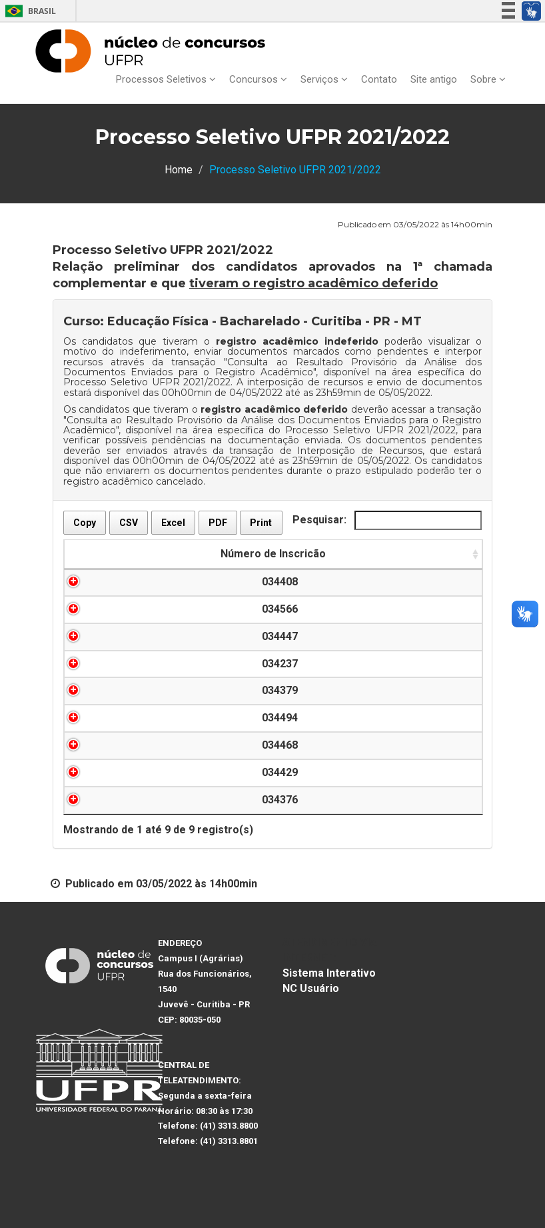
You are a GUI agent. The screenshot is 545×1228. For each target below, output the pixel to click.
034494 (145, 717)
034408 (145, 581)
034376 (145, 799)
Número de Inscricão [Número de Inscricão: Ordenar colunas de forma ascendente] (145, 553)
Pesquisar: (387, 520)
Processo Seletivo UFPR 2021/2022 (147, 382)
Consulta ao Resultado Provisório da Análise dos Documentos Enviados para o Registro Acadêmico (272, 367)
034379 (145, 690)
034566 (145, 609)
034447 (145, 636)
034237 (145, 663)
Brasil (28, 11)
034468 (145, 745)
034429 (145, 772)
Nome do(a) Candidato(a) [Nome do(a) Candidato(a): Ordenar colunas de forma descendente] (302, 553)
